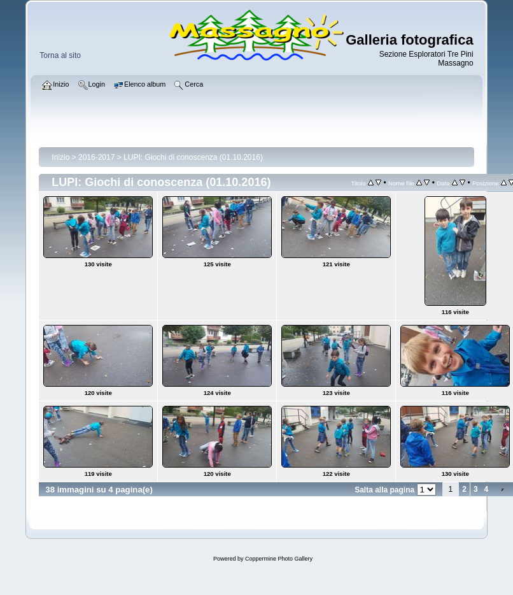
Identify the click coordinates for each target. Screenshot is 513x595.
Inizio (60, 157)
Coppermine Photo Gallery (279, 559)
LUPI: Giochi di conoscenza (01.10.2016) (193, 157)
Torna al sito (60, 55)
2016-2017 (96, 157)
